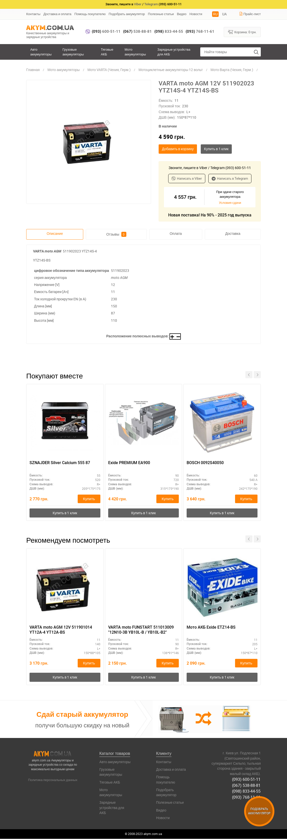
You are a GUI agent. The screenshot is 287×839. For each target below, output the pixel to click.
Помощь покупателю (90, 14)
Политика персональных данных (52, 780)
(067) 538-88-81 (246, 785)
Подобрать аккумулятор (127, 14)
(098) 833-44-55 (246, 791)
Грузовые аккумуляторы (73, 51)
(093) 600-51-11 (246, 779)
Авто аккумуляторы (41, 51)
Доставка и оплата (57, 14)
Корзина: (242, 32)
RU (215, 14)
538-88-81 (137, 31)
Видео (181, 14)
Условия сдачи (230, 202)
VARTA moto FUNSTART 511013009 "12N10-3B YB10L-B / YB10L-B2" (141, 630)
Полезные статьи (161, 14)
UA (224, 14)
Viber (137, 4)
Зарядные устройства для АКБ (173, 51)
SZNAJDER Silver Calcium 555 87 (60, 462)
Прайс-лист (250, 14)
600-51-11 (106, 31)
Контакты (33, 14)
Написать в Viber (186, 178)
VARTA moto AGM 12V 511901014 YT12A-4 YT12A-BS (61, 630)
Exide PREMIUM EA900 (129, 462)
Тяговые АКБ (107, 51)
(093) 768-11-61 (246, 797)
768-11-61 (200, 31)
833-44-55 (168, 31)
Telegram (151, 4)
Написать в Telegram (230, 178)
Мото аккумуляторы (135, 51)
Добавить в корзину (178, 148)
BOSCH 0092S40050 (205, 462)
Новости (195, 14)
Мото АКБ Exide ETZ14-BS (211, 627)
